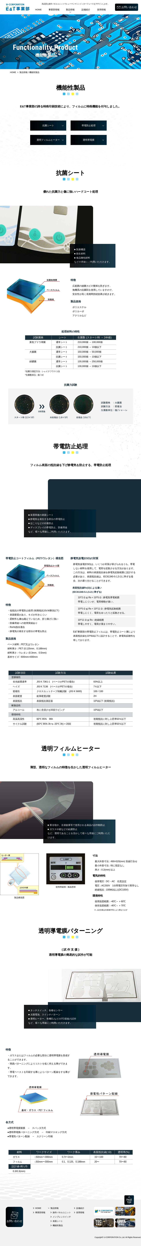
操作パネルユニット (62, 1212)
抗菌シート (48, 125)
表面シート (58, 1221)
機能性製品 (58, 1225)
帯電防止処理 (89, 125)
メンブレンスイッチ (62, 1217)
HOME (38, 9)
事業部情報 (54, 9)
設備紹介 (86, 9)
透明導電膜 (88, 140)
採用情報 (101, 9)
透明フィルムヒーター (48, 140)
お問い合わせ (129, 7)
